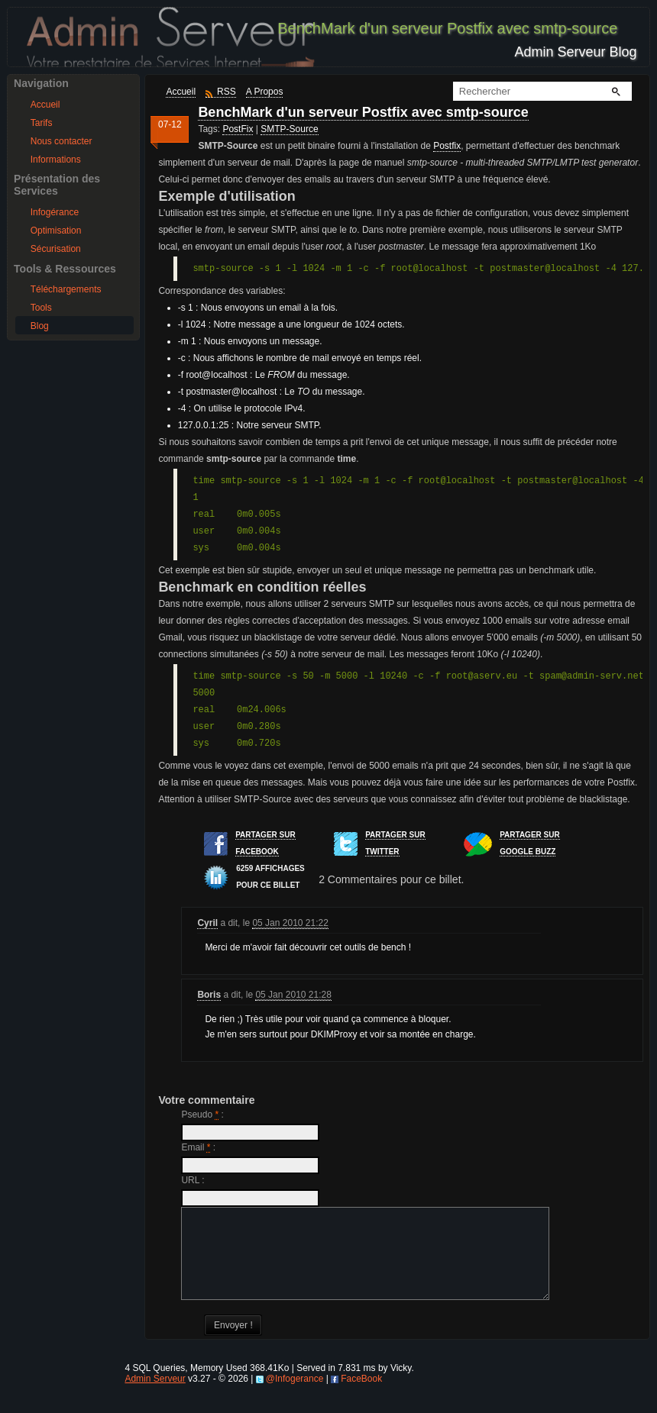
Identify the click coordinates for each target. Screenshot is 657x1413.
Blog (40, 326)
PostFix (237, 129)
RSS (226, 91)
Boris (209, 994)
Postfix (447, 145)
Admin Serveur (155, 1397)
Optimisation (56, 230)
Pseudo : (202, 1114)
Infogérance (55, 212)
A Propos (264, 91)
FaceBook (361, 1397)
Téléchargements (66, 289)
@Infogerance (295, 1397)
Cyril (207, 923)
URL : (192, 1180)
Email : (198, 1147)
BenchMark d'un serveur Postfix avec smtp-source (363, 112)
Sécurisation (56, 249)
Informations (56, 159)
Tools (41, 307)
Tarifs (42, 123)
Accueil (45, 104)
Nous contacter (61, 141)
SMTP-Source (289, 129)
